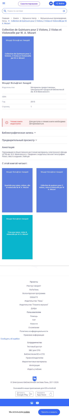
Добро (34, 308)
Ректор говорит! (34, 286)
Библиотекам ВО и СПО (34, 354)
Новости (34, 324)
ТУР (34, 320)
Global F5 (34, 297)
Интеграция (34, 365)
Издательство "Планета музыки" (34, 305)
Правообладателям (34, 358)
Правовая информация (34, 335)
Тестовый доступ (34, 346)
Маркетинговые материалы (34, 362)
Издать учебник (34, 369)
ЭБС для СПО (34, 350)
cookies (26, 412)
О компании (34, 327)
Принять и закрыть (49, 412)
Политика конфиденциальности (34, 331)
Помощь (34, 316)
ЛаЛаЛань (34, 290)
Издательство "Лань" (34, 301)
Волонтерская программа (33, 293)
